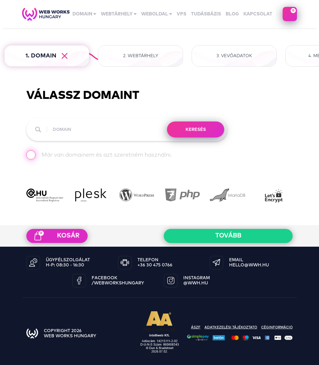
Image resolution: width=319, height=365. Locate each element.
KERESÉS (196, 129)
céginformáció (277, 327)
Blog (232, 14)
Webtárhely (119, 14)
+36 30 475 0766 (154, 265)
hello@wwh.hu (249, 265)
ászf (195, 327)
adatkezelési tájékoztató (230, 327)
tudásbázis (206, 14)
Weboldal (156, 14)
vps (181, 14)
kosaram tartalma (290, 14)
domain (84, 14)
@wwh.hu (195, 283)
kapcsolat (257, 14)
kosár (57, 235)
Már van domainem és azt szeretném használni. (99, 155)
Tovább (228, 236)
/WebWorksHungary (118, 283)
